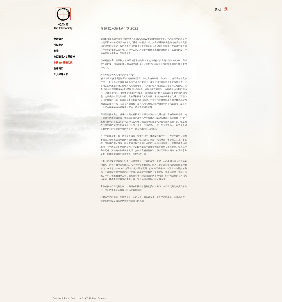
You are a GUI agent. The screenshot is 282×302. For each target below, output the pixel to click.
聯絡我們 (58, 68)
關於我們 (58, 38)
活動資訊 (58, 44)
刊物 (56, 50)
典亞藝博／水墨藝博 (64, 56)
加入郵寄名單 (61, 74)
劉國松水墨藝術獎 (63, 62)
